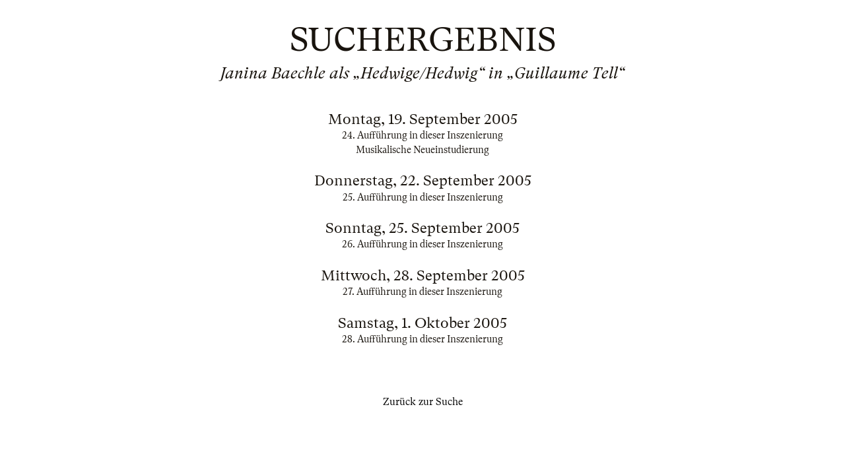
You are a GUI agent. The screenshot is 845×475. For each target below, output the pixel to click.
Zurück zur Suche (423, 402)
